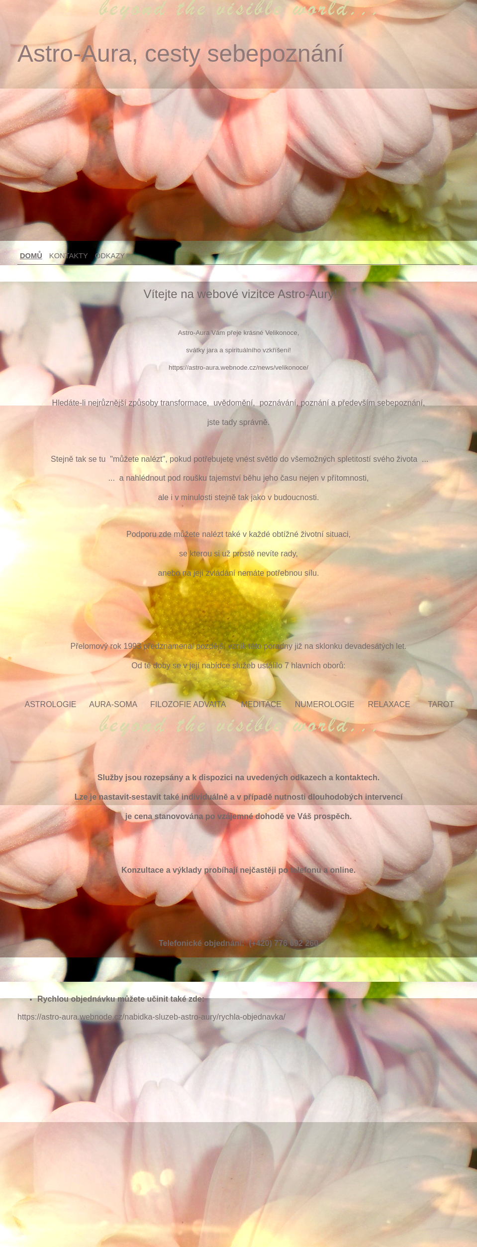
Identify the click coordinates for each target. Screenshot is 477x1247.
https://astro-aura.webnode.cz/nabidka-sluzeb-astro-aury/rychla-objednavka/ (151, 1017)
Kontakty (68, 256)
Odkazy (110, 256)
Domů (31, 256)
